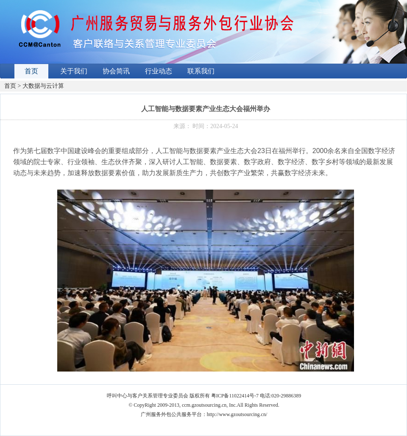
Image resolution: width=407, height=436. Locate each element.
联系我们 (201, 71)
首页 (31, 71)
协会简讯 (116, 71)
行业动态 (158, 71)
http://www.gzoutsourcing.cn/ (237, 414)
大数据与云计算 (43, 86)
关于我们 (73, 71)
